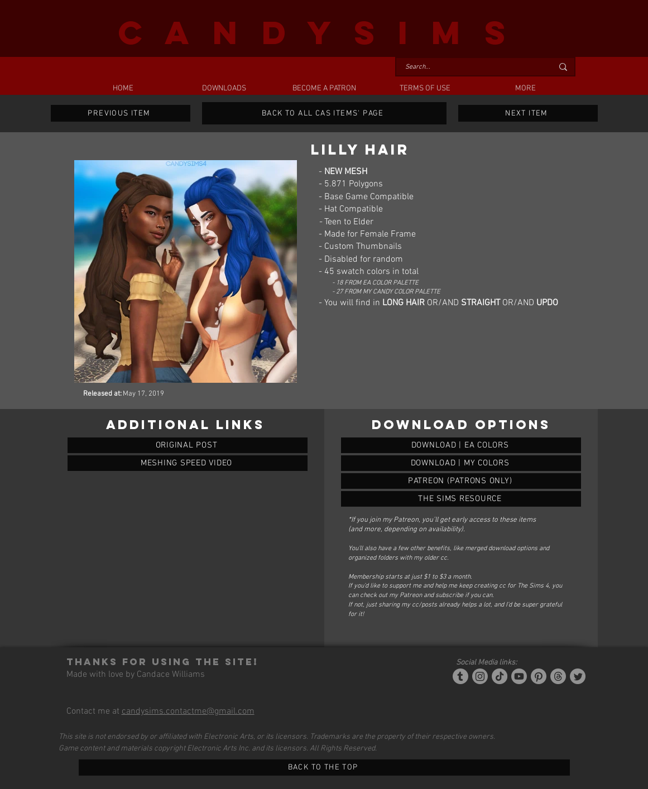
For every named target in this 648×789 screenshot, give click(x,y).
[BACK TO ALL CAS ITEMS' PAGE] (324, 113)
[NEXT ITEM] (528, 113)
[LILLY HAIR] (461, 445)
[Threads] (558, 676)
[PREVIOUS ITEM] (120, 113)
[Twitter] (577, 676)
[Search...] (470, 67)
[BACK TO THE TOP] (324, 767)
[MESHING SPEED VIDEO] (188, 463)
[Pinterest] (538, 676)
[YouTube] (519, 676)
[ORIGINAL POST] (188, 445)
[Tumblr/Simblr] (460, 676)
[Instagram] (480, 676)
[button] (224, 89)
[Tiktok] (499, 676)
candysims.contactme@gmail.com (188, 711)
